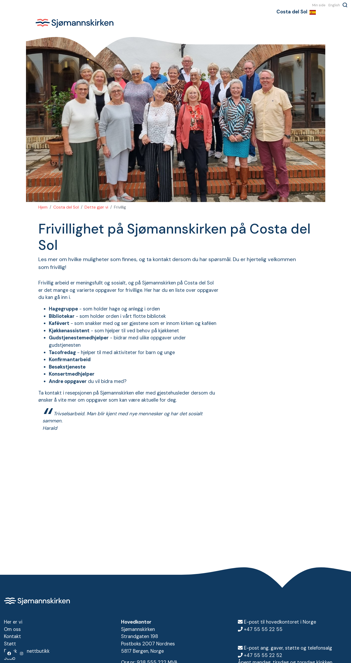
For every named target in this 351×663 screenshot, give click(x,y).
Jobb (9, 658)
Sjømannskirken (74, 23)
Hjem (43, 207)
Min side (319, 5)
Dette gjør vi (96, 207)
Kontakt (12, 636)
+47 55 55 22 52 (263, 655)
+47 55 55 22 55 (263, 629)
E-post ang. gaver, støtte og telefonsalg (288, 648)
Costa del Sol (66, 207)
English (334, 5)
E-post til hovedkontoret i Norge (280, 622)
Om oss (12, 629)
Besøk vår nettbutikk (27, 651)
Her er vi (13, 622)
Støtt (10, 644)
